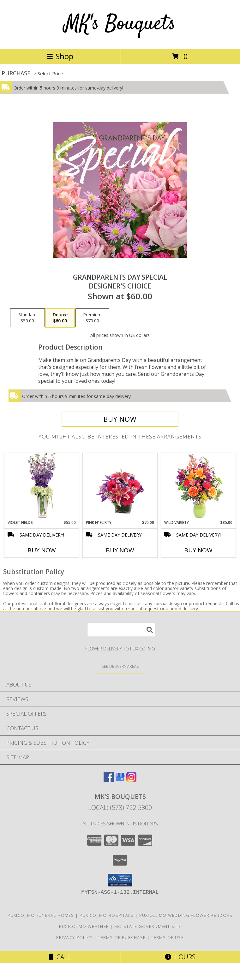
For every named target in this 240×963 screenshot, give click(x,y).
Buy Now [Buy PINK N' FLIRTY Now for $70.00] (120, 550)
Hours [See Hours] (180, 957)
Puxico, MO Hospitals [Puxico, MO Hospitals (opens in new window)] (107, 915)
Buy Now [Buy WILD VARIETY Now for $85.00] (198, 550)
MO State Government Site (147, 926)
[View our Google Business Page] (120, 780)
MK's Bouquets (120, 24)
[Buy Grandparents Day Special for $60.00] (120, 419)
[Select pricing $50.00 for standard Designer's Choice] (27, 318)
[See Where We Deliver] (120, 666)
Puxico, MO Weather (84, 926)
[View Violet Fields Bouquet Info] (41, 486)
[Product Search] (121, 630)
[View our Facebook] (109, 780)
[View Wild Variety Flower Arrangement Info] (198, 486)
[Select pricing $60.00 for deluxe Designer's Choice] (60, 318)
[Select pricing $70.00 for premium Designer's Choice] (92, 318)
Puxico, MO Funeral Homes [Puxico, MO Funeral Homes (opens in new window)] (41, 915)
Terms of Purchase (122, 937)
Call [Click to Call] (59, 957)
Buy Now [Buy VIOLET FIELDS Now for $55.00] (41, 550)
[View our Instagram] (131, 780)
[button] (120, 880)
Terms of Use (167, 937)
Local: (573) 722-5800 (120, 807)
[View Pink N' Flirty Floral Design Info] (120, 486)
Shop (60, 56)
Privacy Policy (74, 937)
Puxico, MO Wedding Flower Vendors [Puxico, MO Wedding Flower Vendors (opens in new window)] (186, 915)
